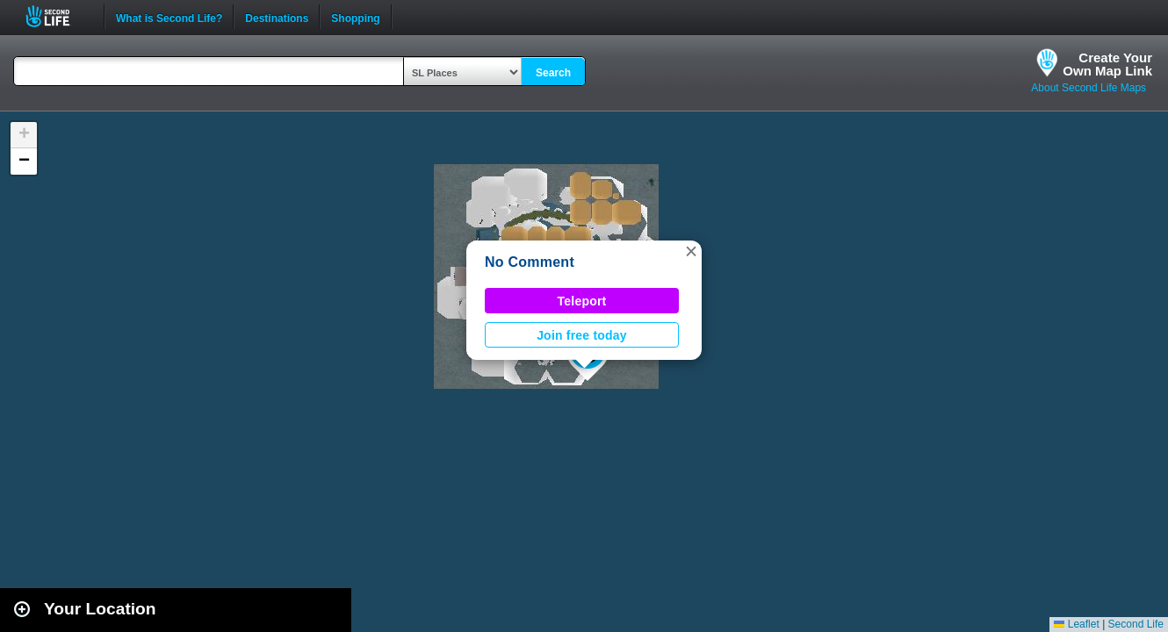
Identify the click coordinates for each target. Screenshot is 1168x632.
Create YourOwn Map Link (1107, 64)
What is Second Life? (169, 16)
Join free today (582, 335)
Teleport (582, 301)
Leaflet (1076, 624)
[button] (691, 251)
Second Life (57, 16)
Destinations (276, 16)
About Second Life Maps (1088, 88)
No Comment (529, 262)
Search (553, 73)
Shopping (355, 16)
